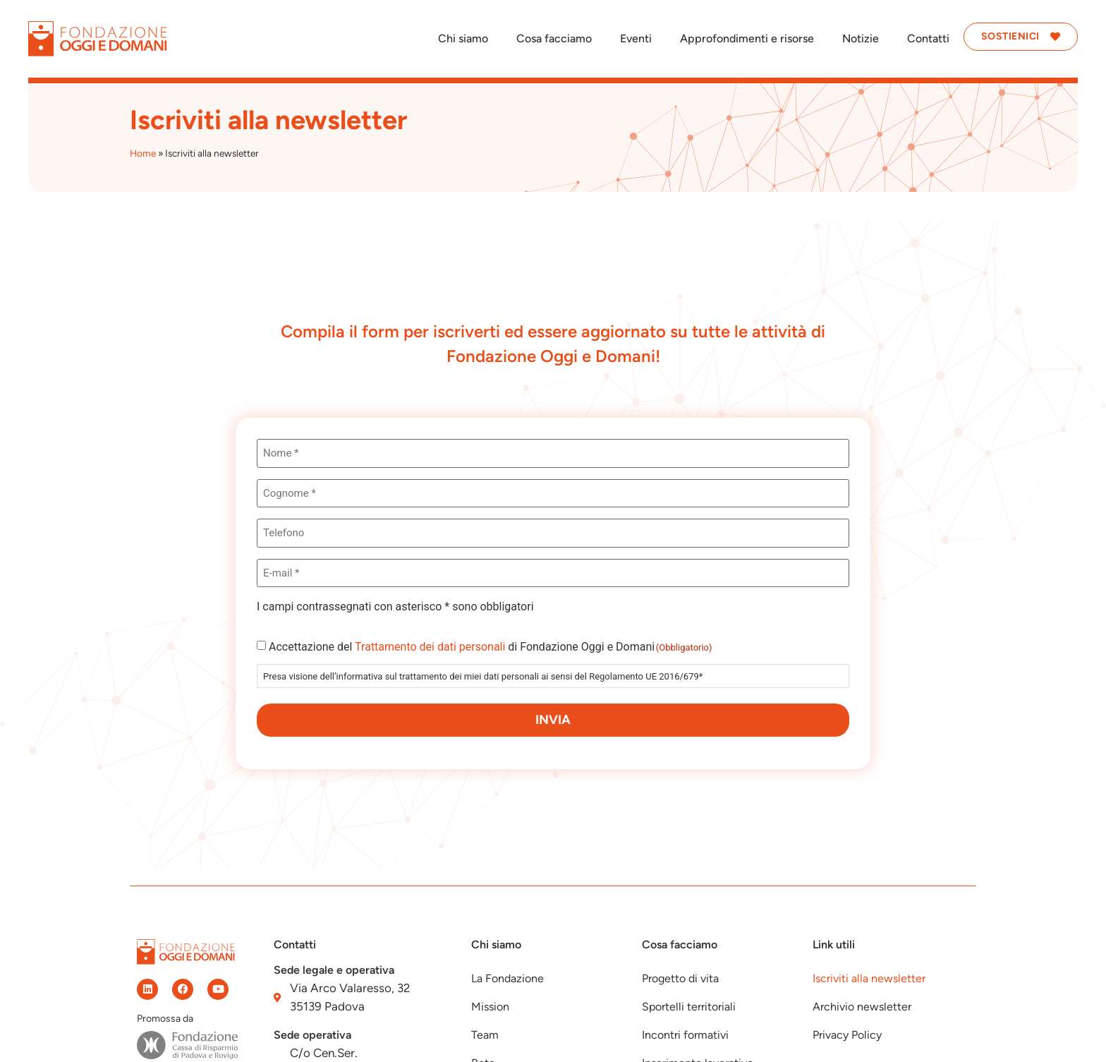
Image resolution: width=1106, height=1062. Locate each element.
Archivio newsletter (862, 1006)
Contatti (928, 38)
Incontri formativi (685, 1035)
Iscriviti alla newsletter (869, 978)
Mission (490, 1006)
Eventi (636, 38)
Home (143, 153)
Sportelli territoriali (689, 1006)
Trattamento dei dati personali (430, 646)
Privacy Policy (847, 1035)
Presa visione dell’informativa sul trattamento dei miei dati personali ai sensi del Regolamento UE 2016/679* (483, 676)
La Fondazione (507, 978)
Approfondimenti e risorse (747, 38)
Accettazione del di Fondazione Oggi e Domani (490, 647)
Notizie (860, 38)
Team (485, 1035)
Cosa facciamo (554, 38)
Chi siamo (463, 38)
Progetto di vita (680, 978)
